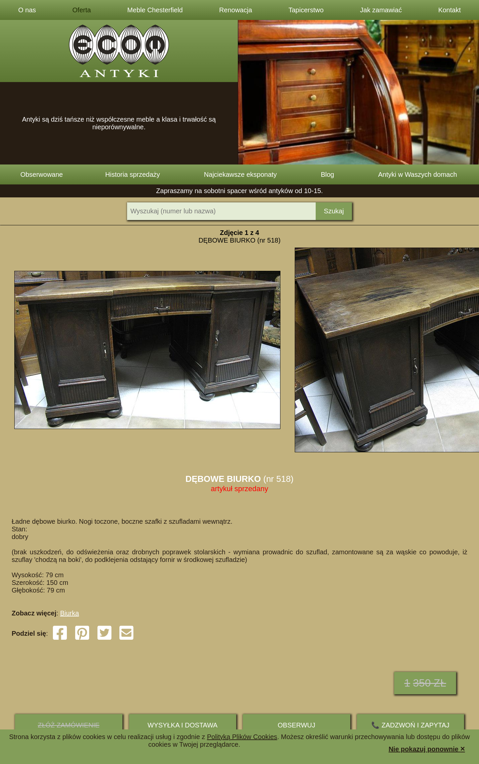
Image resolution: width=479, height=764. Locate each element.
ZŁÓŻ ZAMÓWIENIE (68, 725)
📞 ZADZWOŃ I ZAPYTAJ (410, 725)
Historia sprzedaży (132, 174)
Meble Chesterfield (155, 10)
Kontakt (449, 10)
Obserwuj (296, 725)
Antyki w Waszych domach (417, 174)
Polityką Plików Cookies (242, 736)
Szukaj (334, 211)
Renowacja (235, 10)
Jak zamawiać (381, 10)
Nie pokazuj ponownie (427, 748)
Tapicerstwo (306, 10)
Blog (327, 174)
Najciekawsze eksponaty (240, 174)
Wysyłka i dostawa (183, 725)
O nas (27, 10)
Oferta (82, 10)
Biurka (69, 613)
